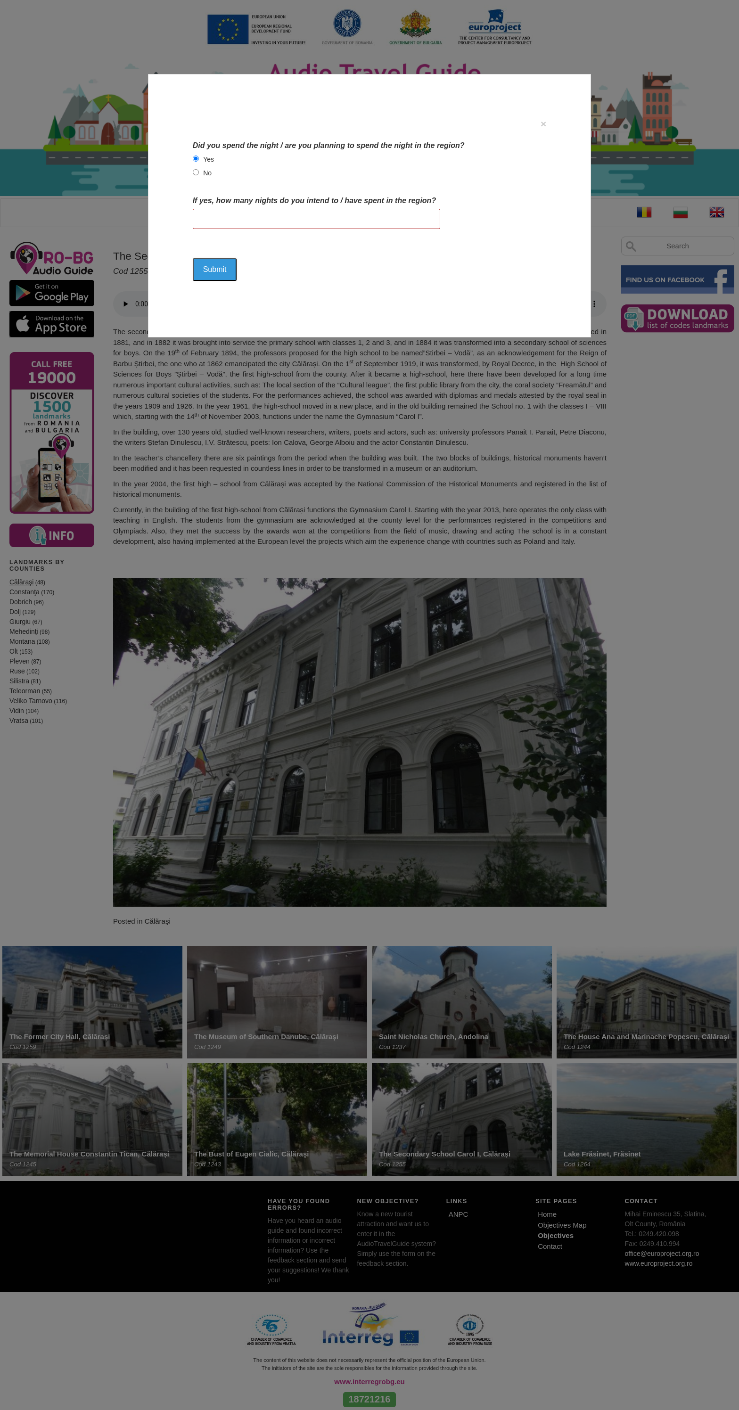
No (207, 173)
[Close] (543, 124)
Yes (208, 159)
